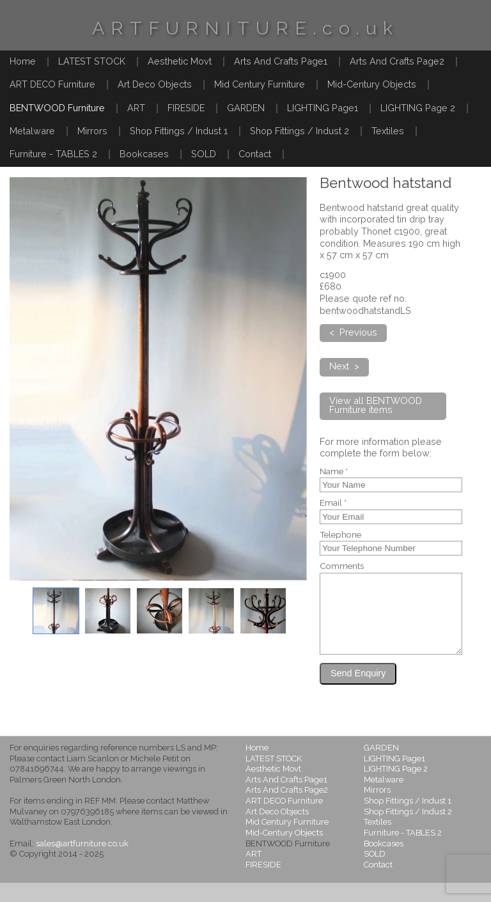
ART (136, 107)
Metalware (32, 130)
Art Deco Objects (155, 84)
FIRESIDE (186, 107)
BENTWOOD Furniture (57, 107)
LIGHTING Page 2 (417, 107)
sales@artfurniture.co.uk (82, 862)
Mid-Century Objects (371, 84)
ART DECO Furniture (52, 84)
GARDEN (246, 107)
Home (23, 61)
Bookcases (144, 153)
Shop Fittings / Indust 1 (179, 130)
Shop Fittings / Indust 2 (299, 130)
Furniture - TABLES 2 (53, 153)
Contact (254, 153)
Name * (334, 471)
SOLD (203, 153)
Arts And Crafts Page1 (280, 61)
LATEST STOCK (91, 61)
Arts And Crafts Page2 (397, 61)
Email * (333, 503)
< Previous (353, 332)
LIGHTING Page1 (322, 107)
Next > (344, 366)
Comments (342, 566)
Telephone (340, 535)
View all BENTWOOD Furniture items (375, 405)
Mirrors (92, 130)
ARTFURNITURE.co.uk (245, 28)
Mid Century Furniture (259, 84)
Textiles (387, 130)
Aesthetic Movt (180, 61)
